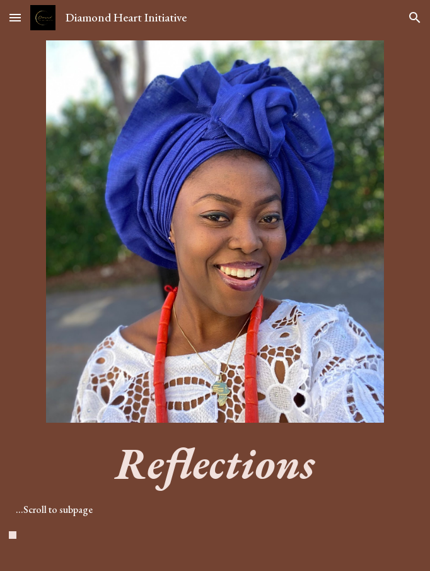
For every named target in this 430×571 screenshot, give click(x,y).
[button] (15, 17)
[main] (215, 499)
